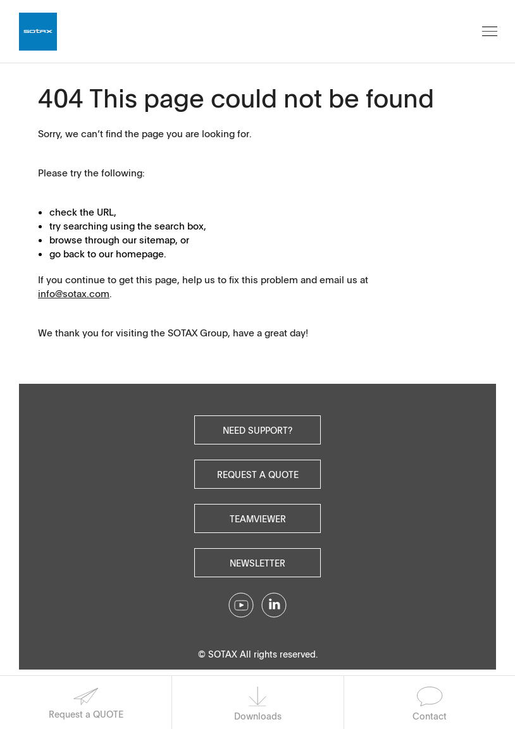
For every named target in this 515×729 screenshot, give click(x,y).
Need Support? (257, 430)
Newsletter (257, 562)
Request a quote (258, 474)
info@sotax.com (73, 293)
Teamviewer (258, 518)
